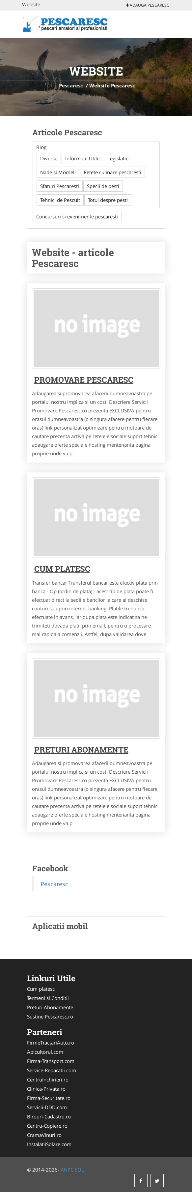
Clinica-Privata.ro (46, 1089)
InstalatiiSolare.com (49, 1144)
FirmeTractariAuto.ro (50, 1043)
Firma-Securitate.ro (48, 1098)
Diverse (48, 158)
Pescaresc (71, 85)
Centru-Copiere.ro (47, 1126)
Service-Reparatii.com (51, 1070)
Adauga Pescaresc (147, 5)
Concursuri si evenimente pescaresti (77, 216)
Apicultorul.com (45, 1052)
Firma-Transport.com (50, 1061)
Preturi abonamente (81, 749)
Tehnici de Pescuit (60, 200)
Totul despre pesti (108, 200)
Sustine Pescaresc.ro (50, 1016)
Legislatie (117, 158)
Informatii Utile (82, 158)
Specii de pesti (103, 186)
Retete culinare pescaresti (112, 172)
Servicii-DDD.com (47, 1107)
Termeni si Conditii (48, 998)
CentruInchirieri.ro (48, 1079)
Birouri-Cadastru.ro (49, 1116)
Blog (41, 147)
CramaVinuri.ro (44, 1135)
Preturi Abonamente (50, 1007)
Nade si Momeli (58, 172)
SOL (79, 1169)
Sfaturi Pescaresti (59, 186)
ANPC (67, 1169)
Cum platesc (62, 569)
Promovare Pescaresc (83, 379)
